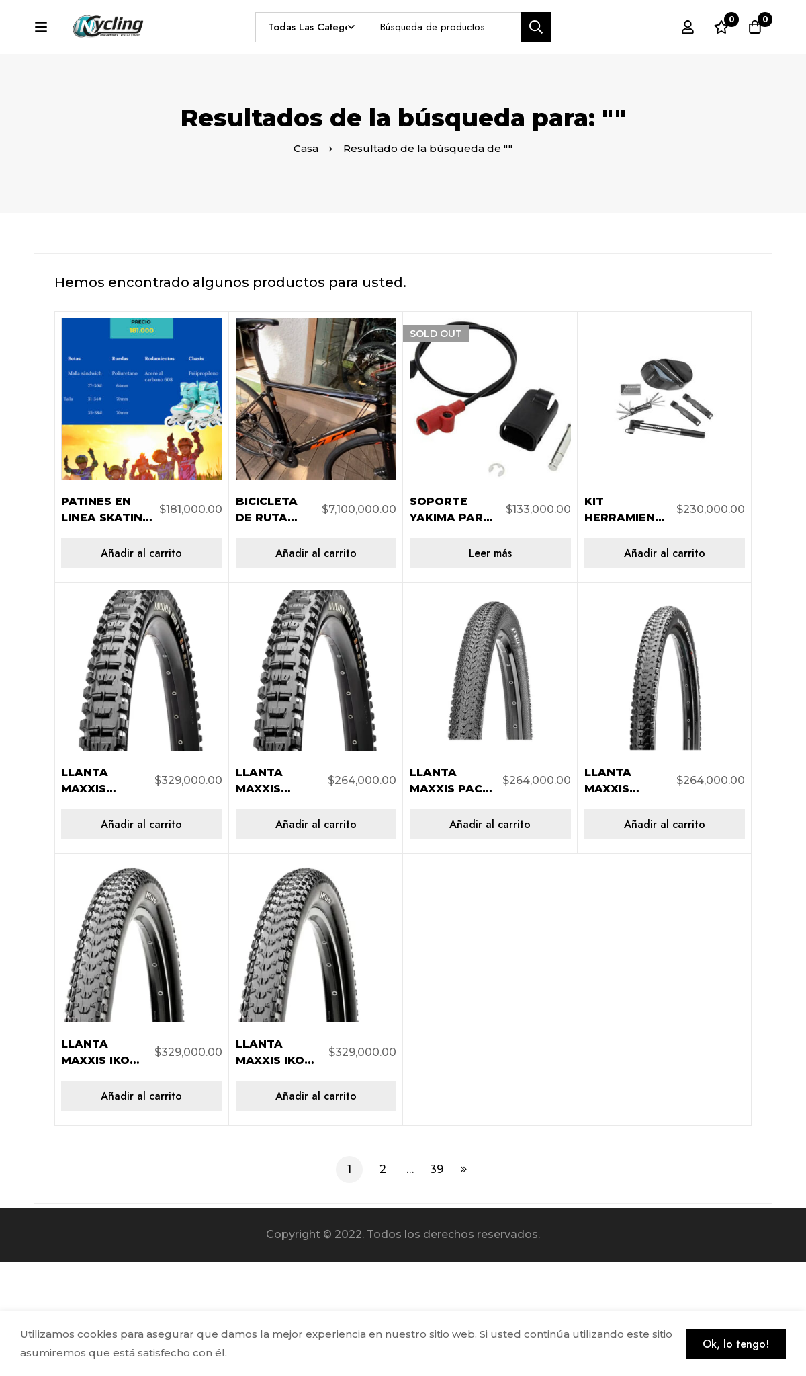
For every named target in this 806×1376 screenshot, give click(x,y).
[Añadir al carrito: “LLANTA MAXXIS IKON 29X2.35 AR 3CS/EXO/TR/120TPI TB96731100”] (316, 1210)
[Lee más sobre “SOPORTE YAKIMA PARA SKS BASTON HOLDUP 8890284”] (490, 667)
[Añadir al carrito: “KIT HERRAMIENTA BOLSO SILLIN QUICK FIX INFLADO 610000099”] (665, 667)
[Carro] (755, 51)
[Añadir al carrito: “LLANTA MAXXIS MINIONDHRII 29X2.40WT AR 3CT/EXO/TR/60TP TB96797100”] (141, 939)
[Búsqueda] (565, 51)
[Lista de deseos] (721, 51)
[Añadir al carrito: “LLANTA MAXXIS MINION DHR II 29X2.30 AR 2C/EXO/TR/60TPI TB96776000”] (316, 939)
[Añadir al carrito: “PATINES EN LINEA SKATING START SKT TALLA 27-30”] (141, 667)
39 (436, 1283)
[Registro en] (688, 51)
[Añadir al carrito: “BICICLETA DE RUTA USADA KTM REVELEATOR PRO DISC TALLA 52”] (316, 667)
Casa (306, 263)
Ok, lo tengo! (736, 1344)
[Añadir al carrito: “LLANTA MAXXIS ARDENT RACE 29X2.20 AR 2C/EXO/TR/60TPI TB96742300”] (665, 939)
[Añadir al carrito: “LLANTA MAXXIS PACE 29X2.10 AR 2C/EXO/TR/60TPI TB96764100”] (490, 939)
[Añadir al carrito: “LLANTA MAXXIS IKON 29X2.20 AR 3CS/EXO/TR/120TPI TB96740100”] (141, 1210)
